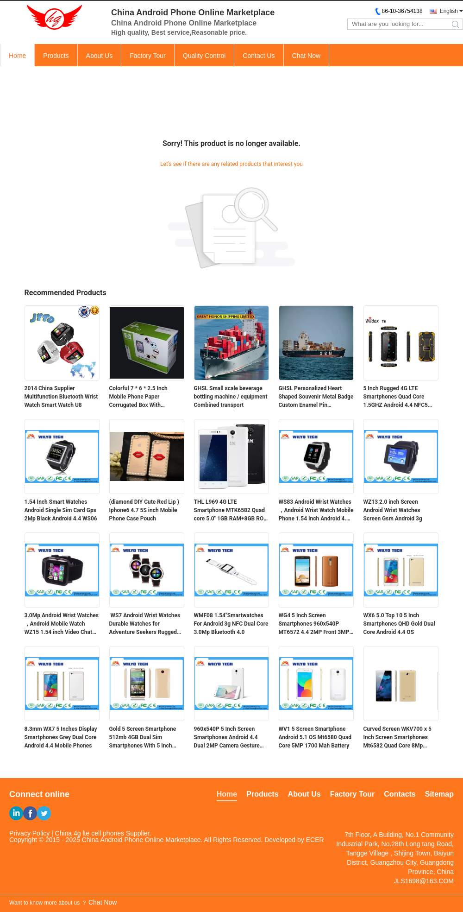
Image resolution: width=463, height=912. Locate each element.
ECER (315, 839)
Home (17, 55)
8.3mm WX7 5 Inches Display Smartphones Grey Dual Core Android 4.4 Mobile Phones (61, 737)
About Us (99, 55)
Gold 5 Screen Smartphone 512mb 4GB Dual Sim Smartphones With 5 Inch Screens (142, 738)
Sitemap (439, 794)
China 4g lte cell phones (89, 833)
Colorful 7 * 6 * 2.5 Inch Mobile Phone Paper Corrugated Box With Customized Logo (138, 397)
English (449, 11)
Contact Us (259, 55)
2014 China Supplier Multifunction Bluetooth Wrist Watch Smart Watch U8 (61, 396)
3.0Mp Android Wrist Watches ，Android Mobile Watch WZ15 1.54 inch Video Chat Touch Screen (62, 624)
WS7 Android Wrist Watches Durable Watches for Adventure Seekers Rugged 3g (145, 624)
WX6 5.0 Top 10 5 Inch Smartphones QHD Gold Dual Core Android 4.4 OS (399, 623)
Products (56, 55)
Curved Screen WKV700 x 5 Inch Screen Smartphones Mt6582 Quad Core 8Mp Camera (397, 738)
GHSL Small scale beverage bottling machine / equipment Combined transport (231, 396)
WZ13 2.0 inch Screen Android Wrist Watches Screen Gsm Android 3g (392, 510)
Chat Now (306, 55)
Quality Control (204, 55)
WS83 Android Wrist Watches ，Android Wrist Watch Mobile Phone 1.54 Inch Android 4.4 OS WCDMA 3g (316, 511)
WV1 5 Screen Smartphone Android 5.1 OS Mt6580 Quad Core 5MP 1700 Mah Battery (315, 737)
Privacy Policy (29, 833)
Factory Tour (148, 55)
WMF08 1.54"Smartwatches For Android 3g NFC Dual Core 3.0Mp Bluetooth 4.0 (231, 623)
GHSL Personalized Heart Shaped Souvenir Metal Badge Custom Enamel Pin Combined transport (316, 397)
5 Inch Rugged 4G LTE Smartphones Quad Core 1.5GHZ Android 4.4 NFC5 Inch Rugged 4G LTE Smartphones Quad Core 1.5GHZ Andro (395, 397)
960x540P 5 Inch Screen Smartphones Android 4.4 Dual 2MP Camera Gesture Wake (227, 738)
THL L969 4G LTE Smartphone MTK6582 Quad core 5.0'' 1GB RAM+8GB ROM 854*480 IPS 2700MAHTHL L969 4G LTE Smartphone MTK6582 (231, 511)
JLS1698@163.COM (424, 881)
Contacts (399, 794)
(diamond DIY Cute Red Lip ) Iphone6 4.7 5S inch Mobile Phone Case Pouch (144, 510)
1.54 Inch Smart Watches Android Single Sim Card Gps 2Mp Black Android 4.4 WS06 (61, 510)
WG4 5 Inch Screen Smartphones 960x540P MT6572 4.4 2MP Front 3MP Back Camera (314, 624)
